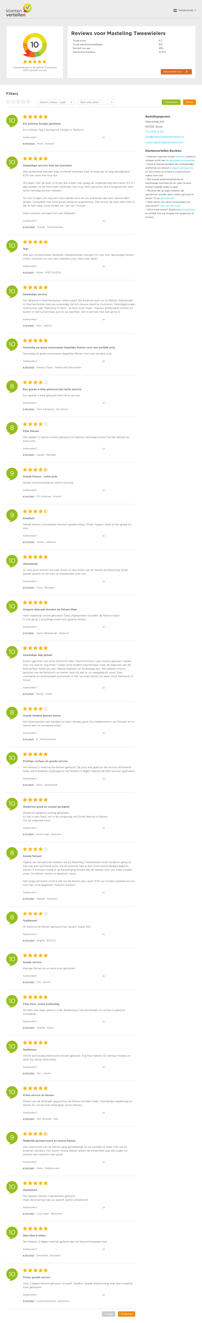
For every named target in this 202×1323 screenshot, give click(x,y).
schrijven (180, 157)
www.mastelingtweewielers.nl (164, 142)
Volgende (127, 1314)
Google (173, 168)
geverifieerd (167, 198)
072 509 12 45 (154, 132)
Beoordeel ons (172, 71)
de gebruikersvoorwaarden (180, 160)
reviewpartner (185, 168)
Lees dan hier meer (170, 206)
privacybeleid (188, 210)
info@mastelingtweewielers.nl (164, 137)
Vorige (108, 1314)
